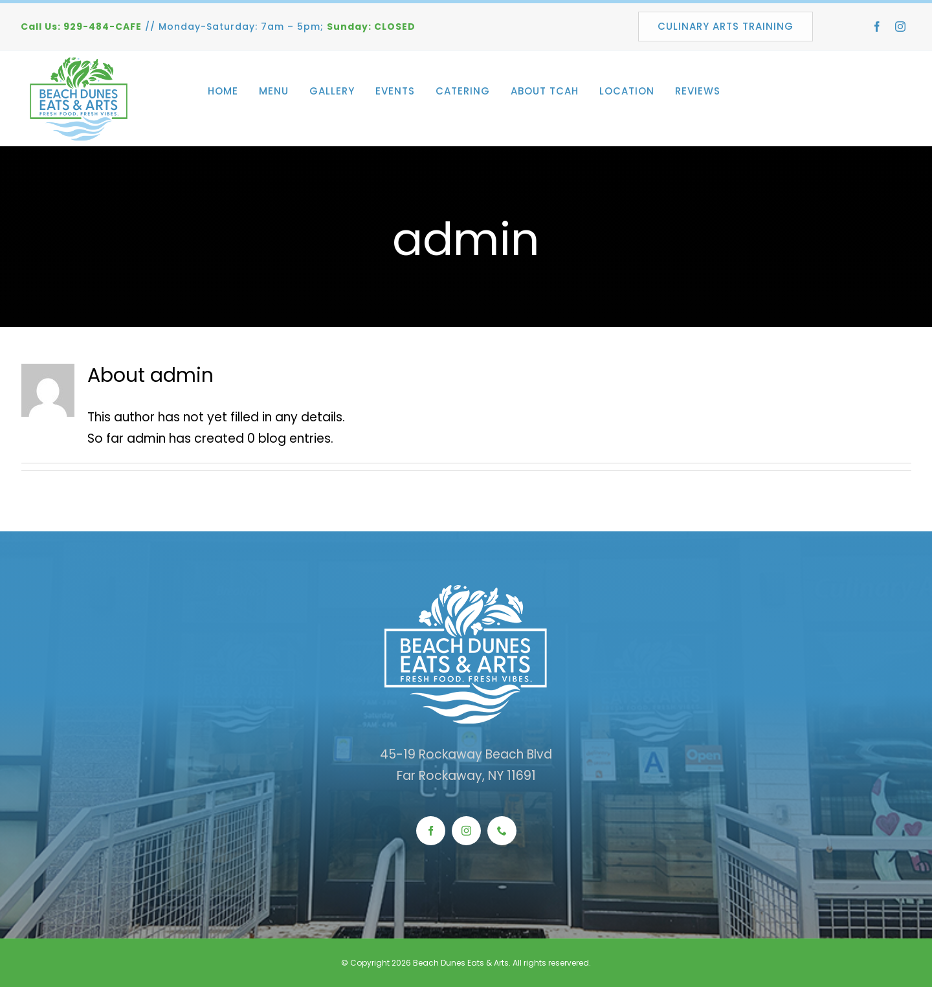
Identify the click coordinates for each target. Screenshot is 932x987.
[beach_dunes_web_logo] (79, 62)
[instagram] (900, 26)
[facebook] (877, 26)
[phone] (501, 830)
